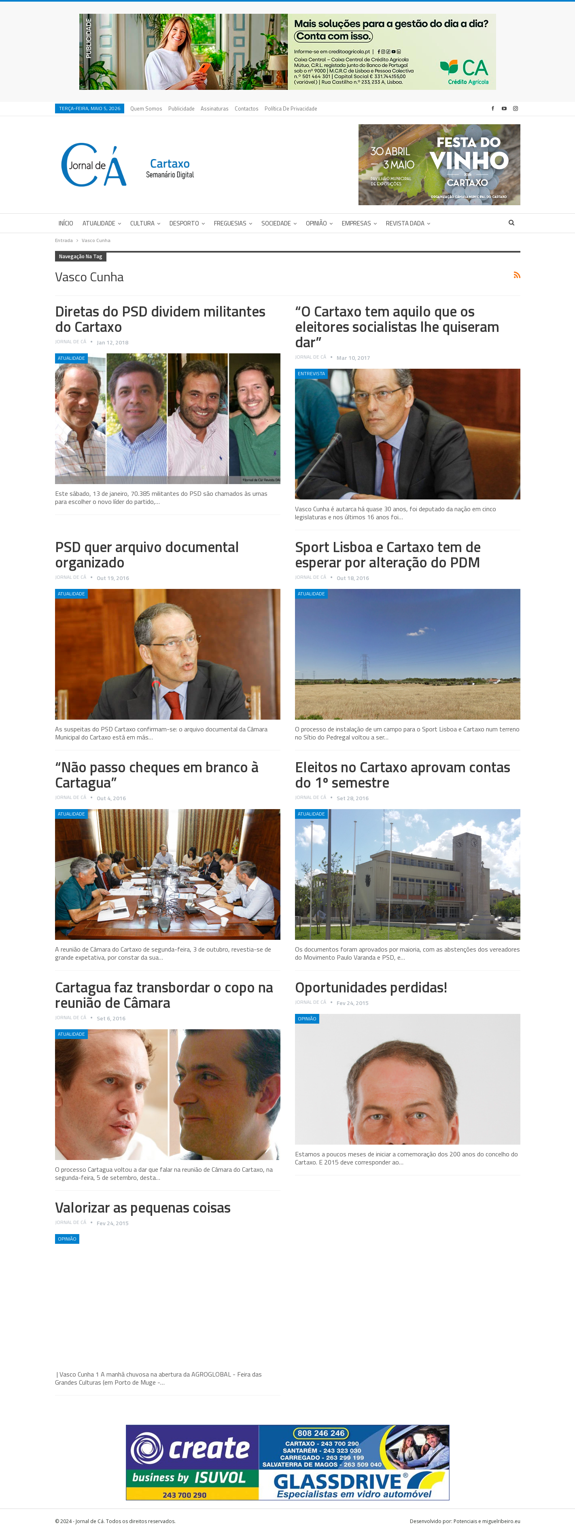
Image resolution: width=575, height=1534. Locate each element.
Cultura (142, 223)
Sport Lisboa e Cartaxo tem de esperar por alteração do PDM (388, 554)
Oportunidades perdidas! (371, 987)
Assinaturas (215, 108)
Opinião (316, 223)
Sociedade (276, 223)
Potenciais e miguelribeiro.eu (487, 1521)
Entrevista (311, 373)
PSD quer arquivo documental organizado (147, 554)
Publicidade (181, 108)
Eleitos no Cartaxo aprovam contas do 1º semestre (402, 774)
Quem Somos (146, 108)
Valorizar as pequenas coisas (143, 1207)
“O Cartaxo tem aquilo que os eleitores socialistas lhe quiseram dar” (397, 326)
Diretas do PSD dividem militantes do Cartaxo (160, 319)
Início (66, 223)
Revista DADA (405, 223)
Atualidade (99, 223)
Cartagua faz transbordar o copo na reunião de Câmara (164, 994)
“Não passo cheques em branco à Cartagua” (157, 774)
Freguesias (230, 223)
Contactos (247, 108)
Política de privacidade (291, 108)
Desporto (184, 223)
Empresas (356, 223)
